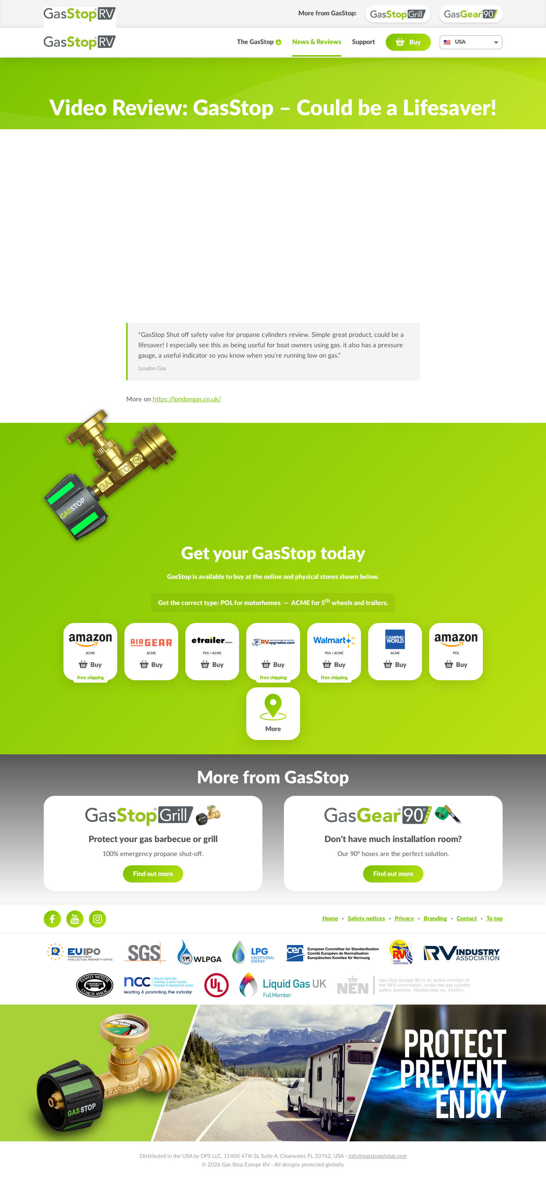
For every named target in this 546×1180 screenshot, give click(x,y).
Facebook (52, 919)
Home (330, 919)
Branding (435, 919)
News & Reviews (316, 43)
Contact (467, 919)
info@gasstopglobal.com (377, 1156)
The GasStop (255, 43)
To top (494, 919)
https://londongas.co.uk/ (187, 399)
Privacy (404, 919)
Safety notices (366, 919)
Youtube (75, 919)
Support (363, 43)
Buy (415, 43)
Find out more (153, 874)
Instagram (97, 919)
